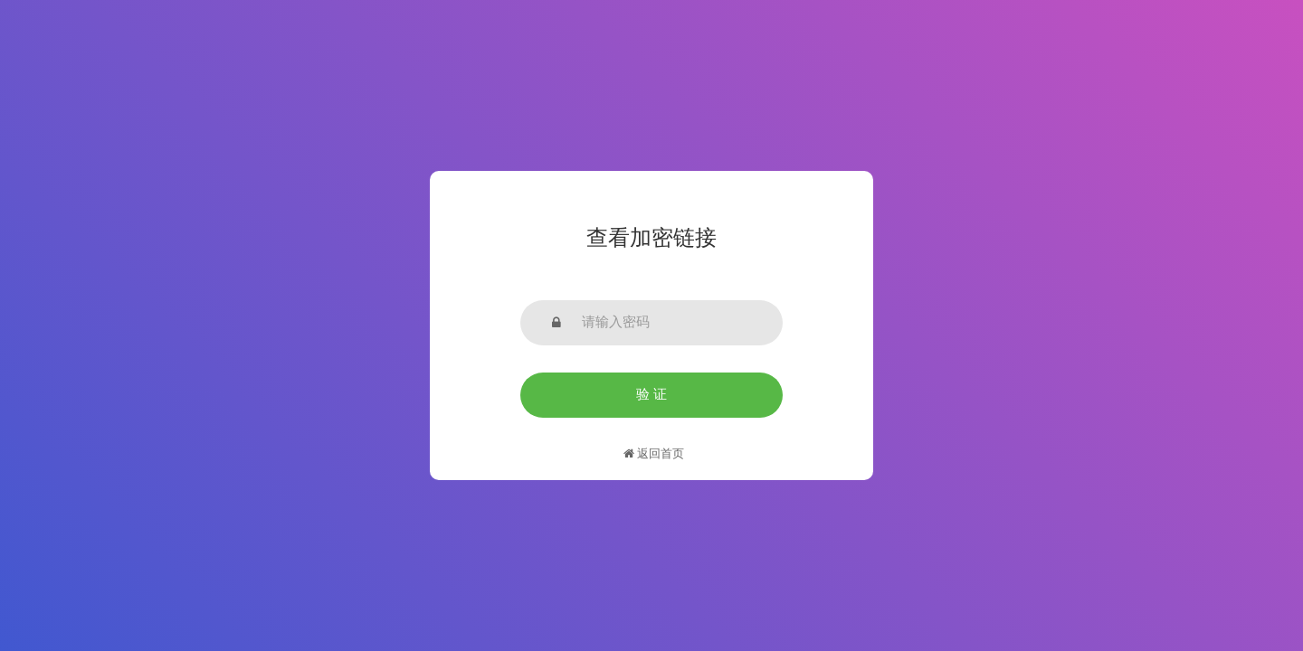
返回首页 (653, 453)
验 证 (651, 394)
